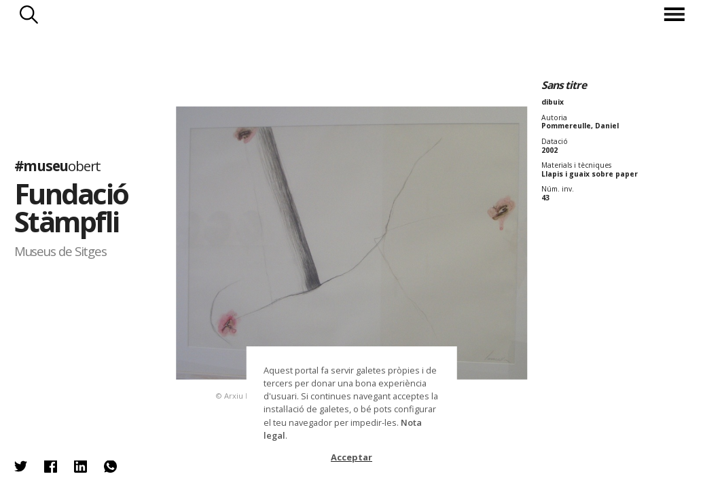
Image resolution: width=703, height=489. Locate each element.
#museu (57, 165)
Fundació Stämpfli (71, 207)
